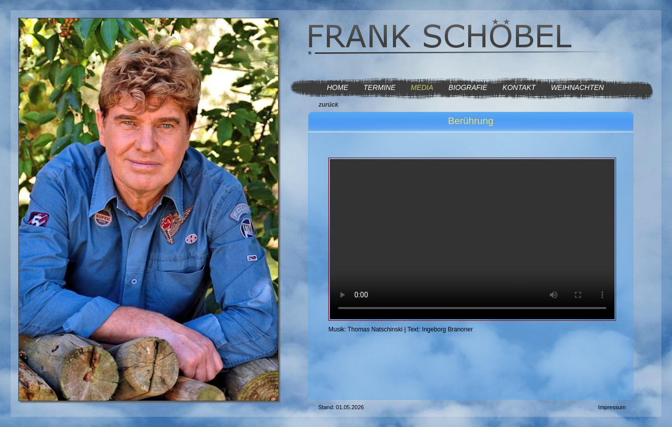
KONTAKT (519, 87)
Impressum (612, 407)
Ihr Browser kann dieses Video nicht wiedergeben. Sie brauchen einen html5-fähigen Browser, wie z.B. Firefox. (472, 239)
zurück (329, 104)
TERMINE (379, 87)
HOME (337, 87)
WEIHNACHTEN (577, 87)
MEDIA (422, 87)
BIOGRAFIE (467, 87)
